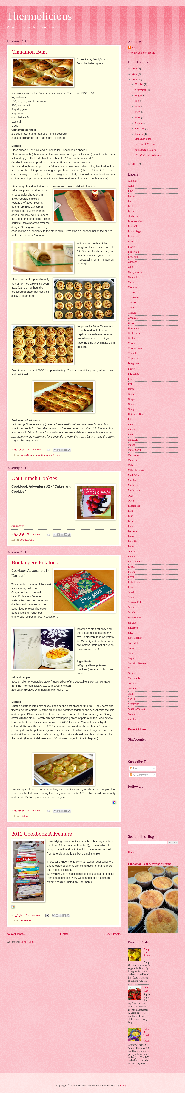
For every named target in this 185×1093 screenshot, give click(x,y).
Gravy (131, 409)
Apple (131, 185)
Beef (130, 206)
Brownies (133, 236)
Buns (37, 455)
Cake (130, 267)
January (139, 134)
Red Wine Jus (135, 561)
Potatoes (24, 816)
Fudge (131, 388)
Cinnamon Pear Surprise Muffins (149, 864)
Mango (131, 445)
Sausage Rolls (135, 602)
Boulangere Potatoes (34, 562)
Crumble (132, 353)
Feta (130, 378)
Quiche (131, 551)
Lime (130, 434)
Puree (131, 546)
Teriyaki (132, 673)
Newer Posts (16, 934)
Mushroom (133, 485)
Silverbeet (133, 627)
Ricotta (131, 566)
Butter (131, 246)
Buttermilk (133, 256)
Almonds (133, 180)
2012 (135, 74)
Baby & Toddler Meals (147, 1035)
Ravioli (132, 556)
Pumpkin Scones (147, 954)
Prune (131, 536)
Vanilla (131, 698)
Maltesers (133, 439)
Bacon (131, 196)
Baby (130, 190)
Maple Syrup (134, 450)
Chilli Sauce (147, 989)
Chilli (131, 307)
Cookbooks (25, 920)
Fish (130, 383)
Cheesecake (134, 297)
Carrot (131, 282)
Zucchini (132, 719)
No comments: (35, 449)
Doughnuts (133, 363)
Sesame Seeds (135, 617)
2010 (135, 164)
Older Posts (112, 934)
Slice (130, 632)
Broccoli (132, 226)
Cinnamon (46, 455)
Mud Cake (133, 475)
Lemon (131, 429)
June (138, 106)
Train (130, 693)
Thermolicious (39, 16)
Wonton (132, 714)
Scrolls (56, 455)
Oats (31, 539)
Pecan (131, 521)
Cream (131, 343)
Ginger (131, 399)
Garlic (131, 394)
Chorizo (132, 323)
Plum (130, 526)
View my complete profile (141, 52)
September (141, 90)
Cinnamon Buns (29, 52)
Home (64, 934)
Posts (134, 768)
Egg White (133, 373)
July (137, 101)
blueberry (133, 216)
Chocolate (133, 318)
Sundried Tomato (137, 663)
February (140, 128)
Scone (131, 607)
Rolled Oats (134, 582)
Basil (130, 201)
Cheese (131, 292)
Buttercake (133, 251)
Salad (131, 592)
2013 (135, 68)
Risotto (131, 571)
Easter (131, 368)
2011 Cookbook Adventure (41, 834)
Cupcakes (133, 358)
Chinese (132, 312)
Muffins (132, 480)
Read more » (18, 525)
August (139, 95)
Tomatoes (133, 688)
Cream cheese (135, 348)
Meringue (133, 460)
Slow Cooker (134, 637)
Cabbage (132, 262)
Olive (131, 500)
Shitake (132, 622)
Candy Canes (135, 272)
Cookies (24, 539)
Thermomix (134, 678)
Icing (130, 419)
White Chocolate (136, 709)
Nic (133, 47)
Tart (130, 668)
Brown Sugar (26, 455)
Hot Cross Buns (136, 414)
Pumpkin (132, 541)
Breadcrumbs (135, 221)
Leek (130, 424)
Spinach (132, 648)
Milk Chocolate (136, 470)
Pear (130, 515)
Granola (132, 404)
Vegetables (133, 704)
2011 (135, 79)
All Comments (139, 774)
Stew (130, 653)
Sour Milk (133, 643)
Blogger (124, 1085)
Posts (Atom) (27, 941)
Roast (131, 577)
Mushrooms (134, 490)
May (138, 112)
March (138, 123)
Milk (130, 465)
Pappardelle (134, 505)
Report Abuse (137, 729)
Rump (131, 587)
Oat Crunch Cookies (34, 478)
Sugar (131, 658)
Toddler (132, 683)
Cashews (132, 287)
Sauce (131, 597)
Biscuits (132, 211)
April (138, 117)
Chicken (132, 302)
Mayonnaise (134, 455)
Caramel (132, 277)
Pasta (130, 510)
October (139, 84)
